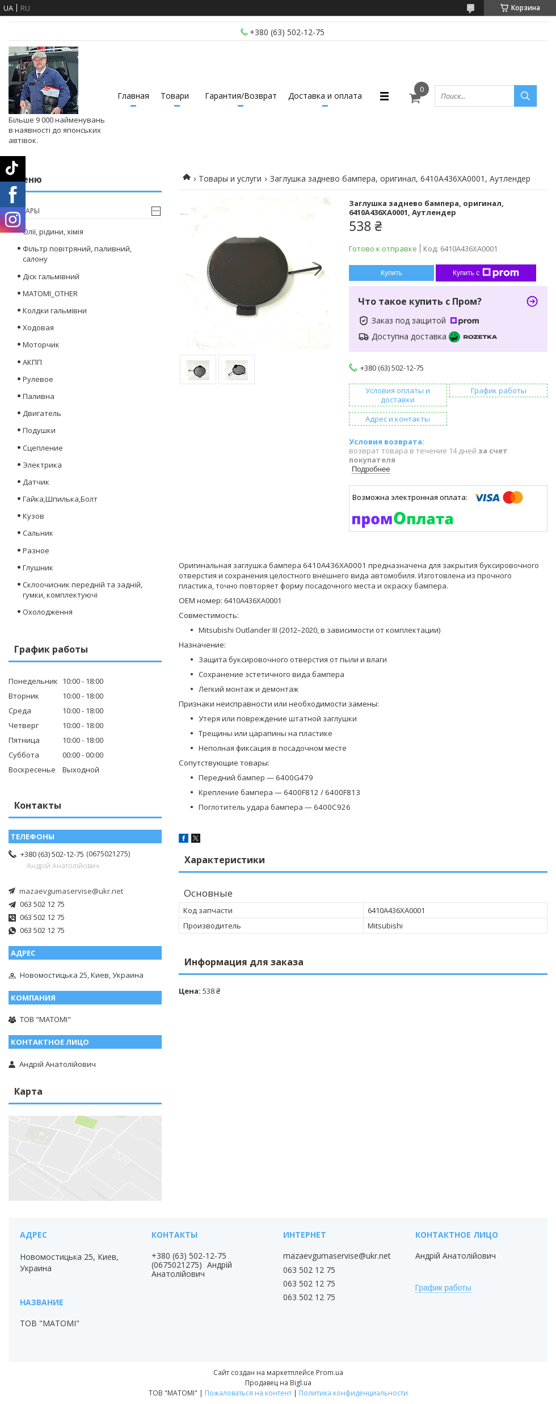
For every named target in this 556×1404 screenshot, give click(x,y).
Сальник (38, 533)
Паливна (38, 396)
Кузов (33, 516)
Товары (25, 211)
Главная (133, 95)
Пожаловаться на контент (248, 1393)
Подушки (39, 430)
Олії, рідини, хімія (53, 231)
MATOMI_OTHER (50, 293)
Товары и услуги (230, 178)
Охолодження (48, 612)
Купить (391, 273)
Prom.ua (329, 1372)
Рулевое (38, 379)
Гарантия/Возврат (241, 95)
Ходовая (38, 327)
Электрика (42, 465)
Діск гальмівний (51, 276)
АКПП (32, 362)
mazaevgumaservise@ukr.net (71, 891)
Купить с (486, 273)
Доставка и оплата (325, 95)
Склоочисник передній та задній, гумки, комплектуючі (82, 589)
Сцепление (43, 448)
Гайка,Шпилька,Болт (60, 499)
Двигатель (42, 413)
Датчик (36, 482)
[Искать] (525, 96)
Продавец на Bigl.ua (278, 1383)
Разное (36, 550)
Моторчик (41, 344)
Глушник (38, 567)
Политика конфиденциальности (353, 1393)
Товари (175, 95)
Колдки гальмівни (55, 310)
